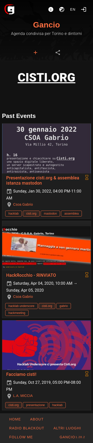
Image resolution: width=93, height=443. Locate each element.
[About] (50, 9)
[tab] (35, 52)
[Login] (83, 9)
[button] (67, 428)
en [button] (73, 9)
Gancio (46, 24)
